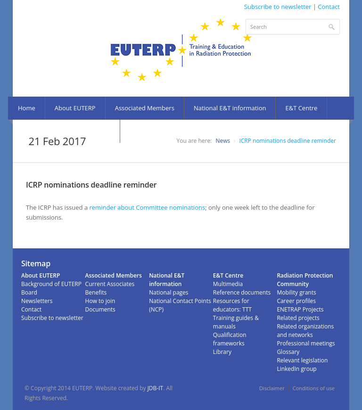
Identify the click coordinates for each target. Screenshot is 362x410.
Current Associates (110, 284)
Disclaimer (272, 388)
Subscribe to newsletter (278, 6)
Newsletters (36, 301)
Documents (100, 309)
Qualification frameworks (230, 339)
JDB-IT (156, 388)
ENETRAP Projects (300, 309)
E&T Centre (301, 108)
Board (29, 292)
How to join (100, 301)
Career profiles (296, 301)
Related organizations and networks (305, 330)
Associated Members (144, 108)
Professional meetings (306, 343)
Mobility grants (296, 292)
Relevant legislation (302, 360)
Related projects (298, 318)
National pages (168, 292)
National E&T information (230, 108)
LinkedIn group (296, 369)
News (222, 141)
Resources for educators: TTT (232, 305)
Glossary (288, 352)
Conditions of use (314, 388)
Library (222, 352)
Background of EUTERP (51, 284)
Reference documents (242, 292)
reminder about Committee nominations (148, 207)
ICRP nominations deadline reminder (287, 141)
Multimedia (228, 284)
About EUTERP (75, 108)
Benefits (96, 292)
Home (26, 108)
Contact (329, 6)
